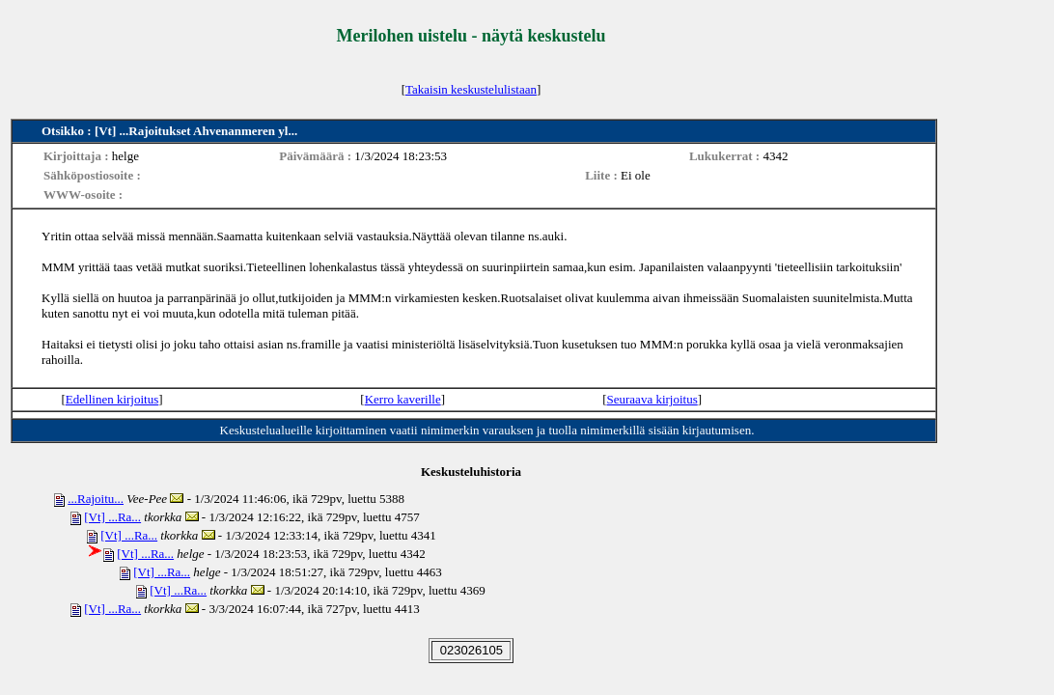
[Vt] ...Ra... (112, 517)
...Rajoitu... (96, 498)
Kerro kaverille (403, 399)
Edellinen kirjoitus (112, 399)
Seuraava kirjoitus (652, 399)
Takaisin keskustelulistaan (471, 89)
